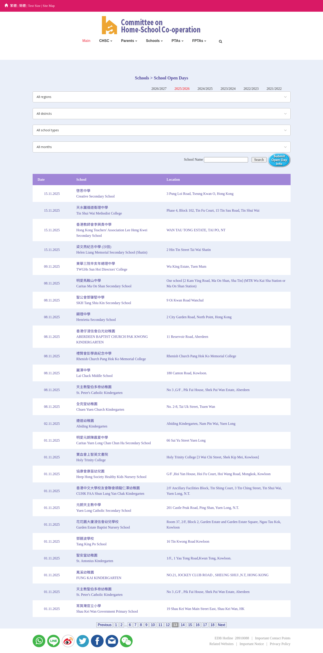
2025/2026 (181, 88)
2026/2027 (158, 88)
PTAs (176, 41)
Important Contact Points (273, 638)
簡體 (22, 6)
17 (205, 625)
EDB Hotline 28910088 (232, 638)
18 (213, 625)
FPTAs (197, 41)
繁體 (13, 6)
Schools (153, 41)
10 (153, 625)
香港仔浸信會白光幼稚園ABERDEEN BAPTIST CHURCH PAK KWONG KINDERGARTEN (112, 336)
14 (183, 625)
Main (86, 41)
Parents (127, 41)
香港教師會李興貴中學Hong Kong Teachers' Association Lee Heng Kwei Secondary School (111, 230)
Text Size (34, 6)
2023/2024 (227, 88)
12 (168, 625)
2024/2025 (205, 88)
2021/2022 (274, 88)
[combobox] (162, 96)
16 (198, 625)
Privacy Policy (280, 644)
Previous (104, 625)
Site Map (49, 6)
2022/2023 (251, 88)
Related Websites (221, 644)
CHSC (104, 41)
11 (160, 625)
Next (221, 625)
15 (190, 625)
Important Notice (252, 644)
